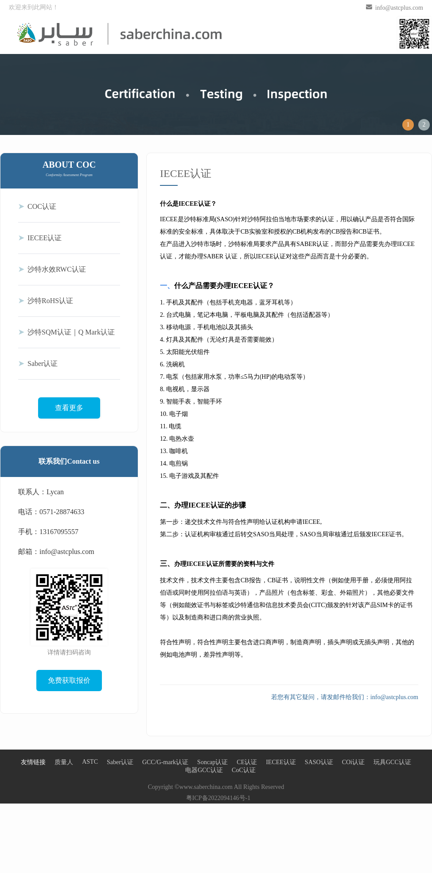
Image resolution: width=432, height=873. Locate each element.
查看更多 (69, 408)
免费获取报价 (69, 680)
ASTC (90, 761)
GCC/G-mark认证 (165, 762)
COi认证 (353, 762)
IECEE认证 (40, 238)
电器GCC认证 (204, 770)
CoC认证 (244, 770)
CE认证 (247, 762)
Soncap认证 (212, 762)
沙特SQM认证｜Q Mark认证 (66, 332)
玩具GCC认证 (392, 762)
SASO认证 (319, 762)
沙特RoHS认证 (45, 300)
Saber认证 (38, 363)
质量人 (63, 762)
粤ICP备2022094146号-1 (218, 798)
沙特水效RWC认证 (52, 269)
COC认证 (37, 206)
